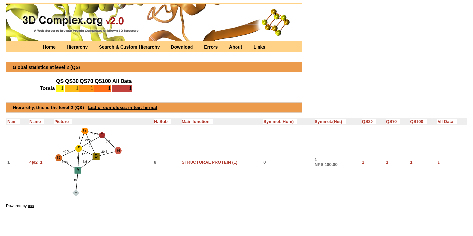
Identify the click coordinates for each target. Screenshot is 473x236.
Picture (63, 121)
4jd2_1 (35, 162)
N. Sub (162, 121)
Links (259, 46)
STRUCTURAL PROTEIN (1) (209, 162)
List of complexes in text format (122, 107)
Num (13, 121)
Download (182, 46)
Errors (211, 46)
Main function (197, 121)
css (31, 206)
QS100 (418, 121)
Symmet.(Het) (330, 121)
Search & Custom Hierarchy (130, 46)
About (236, 46)
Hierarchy (78, 46)
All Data (447, 121)
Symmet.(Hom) (280, 121)
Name (36, 121)
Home (50, 46)
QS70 (393, 121)
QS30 (369, 121)
